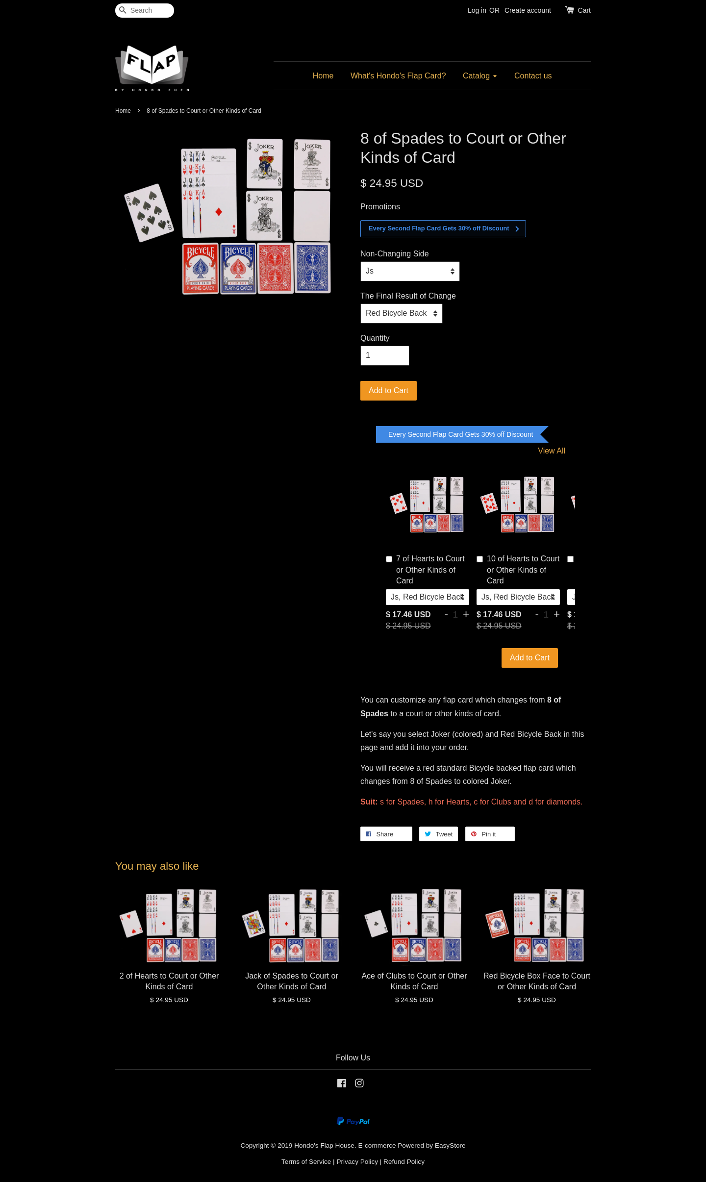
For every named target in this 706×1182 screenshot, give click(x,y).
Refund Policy (404, 1161)
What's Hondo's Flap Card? (398, 76)
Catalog (480, 76)
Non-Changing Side (394, 254)
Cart (584, 10)
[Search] (144, 10)
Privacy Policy (357, 1161)
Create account (527, 10)
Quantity (375, 338)
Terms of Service (306, 1161)
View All (551, 451)
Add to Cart (530, 658)
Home (323, 76)
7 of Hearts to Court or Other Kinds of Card (425, 569)
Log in (477, 10)
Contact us (533, 76)
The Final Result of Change (408, 296)
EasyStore (450, 1145)
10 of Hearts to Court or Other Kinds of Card (518, 569)
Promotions (380, 206)
